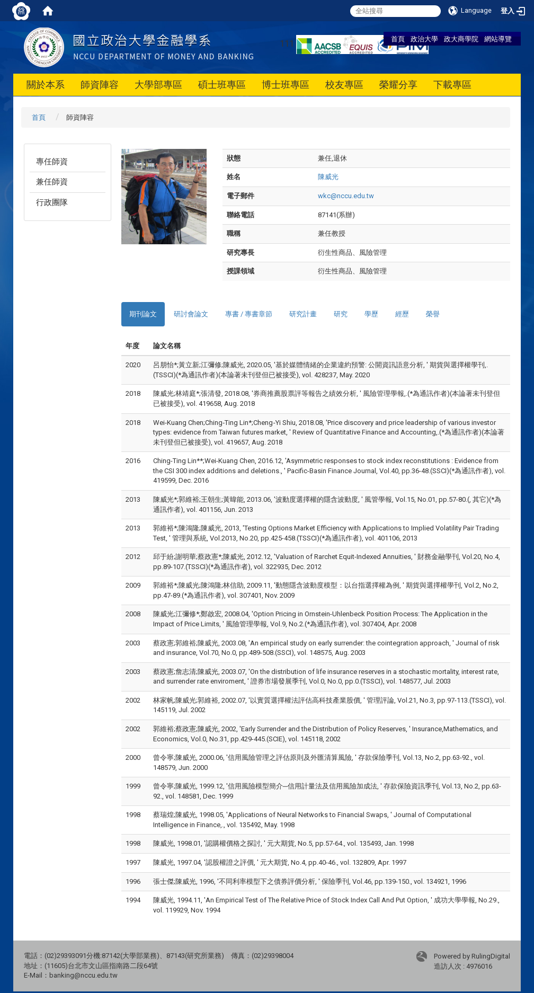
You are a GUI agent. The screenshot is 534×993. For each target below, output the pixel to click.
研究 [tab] (341, 314)
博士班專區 (285, 84)
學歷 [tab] (371, 314)
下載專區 (452, 84)
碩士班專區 (222, 84)
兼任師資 (52, 182)
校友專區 (344, 84)
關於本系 (45, 84)
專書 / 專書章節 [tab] (248, 314)
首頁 (398, 38)
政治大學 (424, 38)
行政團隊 (52, 202)
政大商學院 (461, 38)
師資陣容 (100, 84)
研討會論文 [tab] (191, 314)
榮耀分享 (398, 84)
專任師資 (52, 161)
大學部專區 (158, 84)
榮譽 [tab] (433, 314)
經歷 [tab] (402, 314)
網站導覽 (498, 38)
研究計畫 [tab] (303, 314)
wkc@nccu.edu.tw (346, 196)
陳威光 (328, 177)
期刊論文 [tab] (143, 314)
